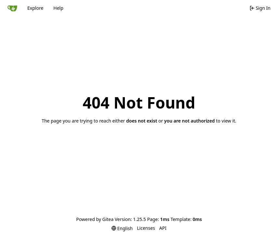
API (162, 228)
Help (58, 8)
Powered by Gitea (94, 219)
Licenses (146, 228)
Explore (35, 8)
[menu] (122, 228)
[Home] (12, 8)
